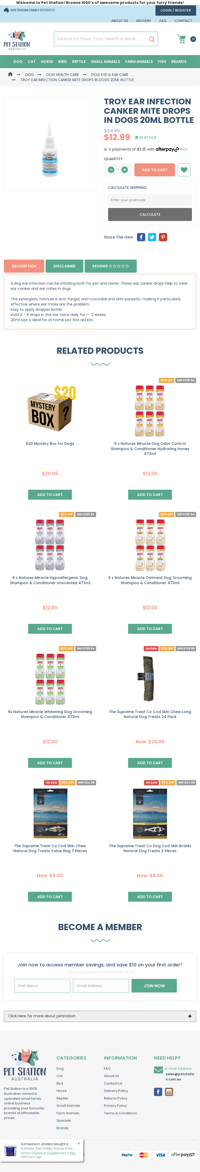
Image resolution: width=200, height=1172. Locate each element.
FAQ (162, 20)
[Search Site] (152, 39)
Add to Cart (154, 169)
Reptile (79, 61)
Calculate (150, 214)
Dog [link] (60, 1068)
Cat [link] (60, 1075)
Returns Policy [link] (115, 1098)
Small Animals (105, 61)
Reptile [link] (62, 1098)
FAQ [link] (107, 1068)
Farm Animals (139, 61)
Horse (47, 61)
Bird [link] (60, 1083)
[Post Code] (150, 200)
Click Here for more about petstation (42, 1016)
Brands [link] (62, 1128)
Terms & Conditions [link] (120, 1113)
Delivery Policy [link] (116, 1090)
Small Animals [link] (68, 1105)
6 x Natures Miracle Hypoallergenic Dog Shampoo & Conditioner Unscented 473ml (50, 580)
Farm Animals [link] (68, 1113)
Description (24, 266)
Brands (178, 61)
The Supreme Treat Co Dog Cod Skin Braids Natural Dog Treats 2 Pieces (150, 848)
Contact (183, 20)
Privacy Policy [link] (115, 1105)
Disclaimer (64, 266)
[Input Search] (100, 39)
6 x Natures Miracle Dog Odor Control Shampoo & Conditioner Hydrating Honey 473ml (150, 448)
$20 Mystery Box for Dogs (50, 443)
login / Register (176, 10)
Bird (62, 61)
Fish (162, 61)
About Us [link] (111, 1075)
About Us (119, 20)
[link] (158, 1091)
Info (183, 149)
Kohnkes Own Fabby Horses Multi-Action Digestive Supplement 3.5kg (48, 1150)
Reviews (110, 266)
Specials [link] (64, 1120)
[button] (184, 169)
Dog (18, 61)
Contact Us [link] (113, 1083)
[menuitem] (141, 237)
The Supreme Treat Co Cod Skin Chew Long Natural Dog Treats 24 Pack (150, 714)
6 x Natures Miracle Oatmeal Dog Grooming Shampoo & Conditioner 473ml (150, 580)
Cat (32, 61)
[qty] (118, 169)
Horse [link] (62, 1090)
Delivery (143, 20)
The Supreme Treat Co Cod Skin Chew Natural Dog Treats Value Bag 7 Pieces (50, 848)
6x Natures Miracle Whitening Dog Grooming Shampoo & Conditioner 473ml (50, 714)
